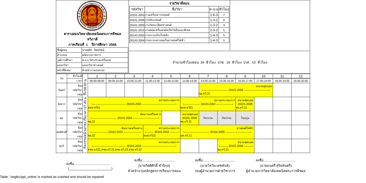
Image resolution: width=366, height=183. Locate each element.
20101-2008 (236, 90)
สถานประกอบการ (169, 100)
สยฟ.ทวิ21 (94, 107)
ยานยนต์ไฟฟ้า (245, 128)
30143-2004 (208, 103)
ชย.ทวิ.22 (204, 93)
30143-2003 (134, 103)
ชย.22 (91, 121)
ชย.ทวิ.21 (241, 107)
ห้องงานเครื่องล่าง (150, 114)
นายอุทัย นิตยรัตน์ (93, 49)
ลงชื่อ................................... (154, 160)
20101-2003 (124, 117)
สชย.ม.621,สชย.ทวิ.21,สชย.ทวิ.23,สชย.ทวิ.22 (115, 149)
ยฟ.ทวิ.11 (186, 135)
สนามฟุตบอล (264, 86)
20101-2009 (217, 131)
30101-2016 (134, 145)
